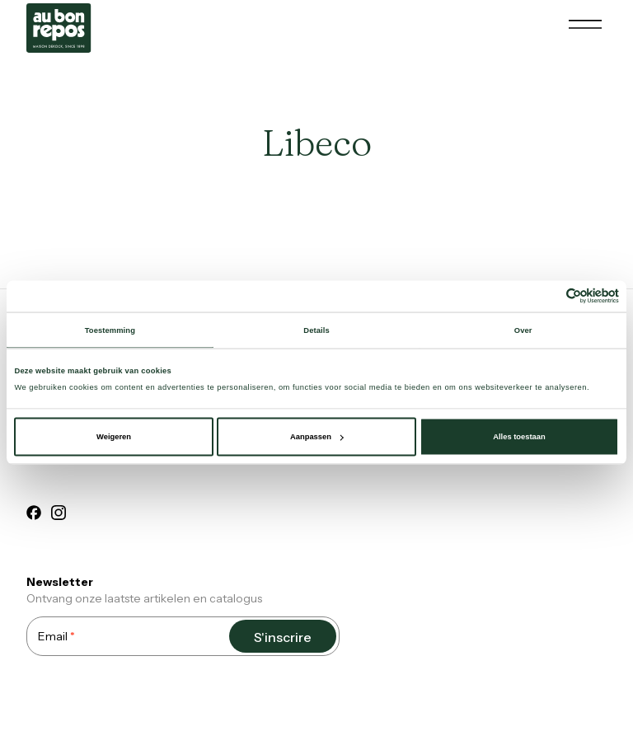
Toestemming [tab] (110, 330)
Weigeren (113, 437)
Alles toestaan (519, 437)
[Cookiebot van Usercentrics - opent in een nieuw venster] (547, 296)
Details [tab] (316, 330)
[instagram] (58, 515)
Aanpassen (317, 437)
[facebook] (33, 515)
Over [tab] (523, 330)
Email (56, 636)
